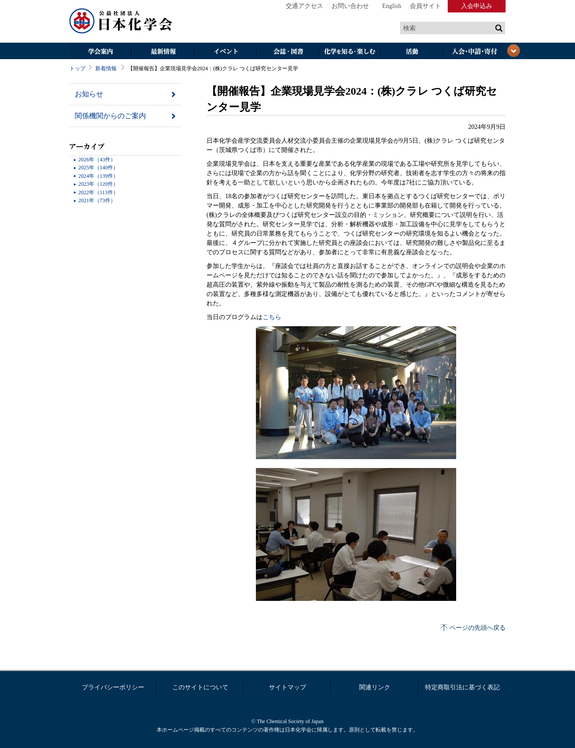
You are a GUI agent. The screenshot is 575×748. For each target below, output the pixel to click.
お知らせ (89, 94)
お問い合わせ (350, 6)
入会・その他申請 (474, 52)
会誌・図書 (287, 52)
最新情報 (163, 52)
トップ (77, 68)
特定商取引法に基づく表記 (462, 687)
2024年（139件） (98, 176)
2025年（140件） (98, 167)
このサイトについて (200, 687)
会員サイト (425, 6)
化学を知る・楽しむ (350, 52)
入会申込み (476, 6)
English (391, 6)
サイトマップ (287, 687)
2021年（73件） (97, 200)
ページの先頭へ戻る (477, 627)
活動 (412, 52)
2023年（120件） (98, 184)
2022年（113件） (98, 192)
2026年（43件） (97, 159)
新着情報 (106, 68)
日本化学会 (121, 21)
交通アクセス (304, 6)
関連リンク (374, 687)
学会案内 (100, 52)
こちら (272, 317)
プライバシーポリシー (113, 687)
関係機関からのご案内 (110, 116)
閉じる (514, 51)
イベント (225, 52)
